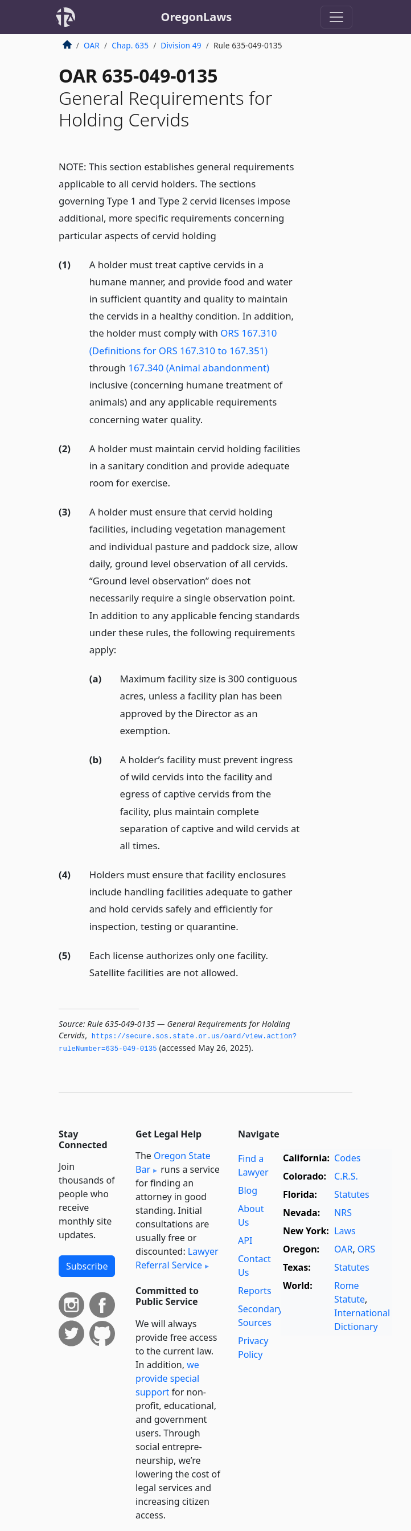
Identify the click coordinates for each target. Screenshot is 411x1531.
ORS (366, 1249)
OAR (92, 45)
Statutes (351, 1194)
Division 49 (181, 45)
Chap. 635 (130, 45)
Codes (347, 1158)
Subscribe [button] (87, 1266)
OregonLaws (196, 16)
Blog (247, 1190)
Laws (345, 1231)
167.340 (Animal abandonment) (198, 367)
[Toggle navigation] (336, 17)
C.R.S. (346, 1176)
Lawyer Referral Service (177, 1258)
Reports (255, 1290)
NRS (343, 1212)
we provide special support (167, 1378)
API (245, 1240)
